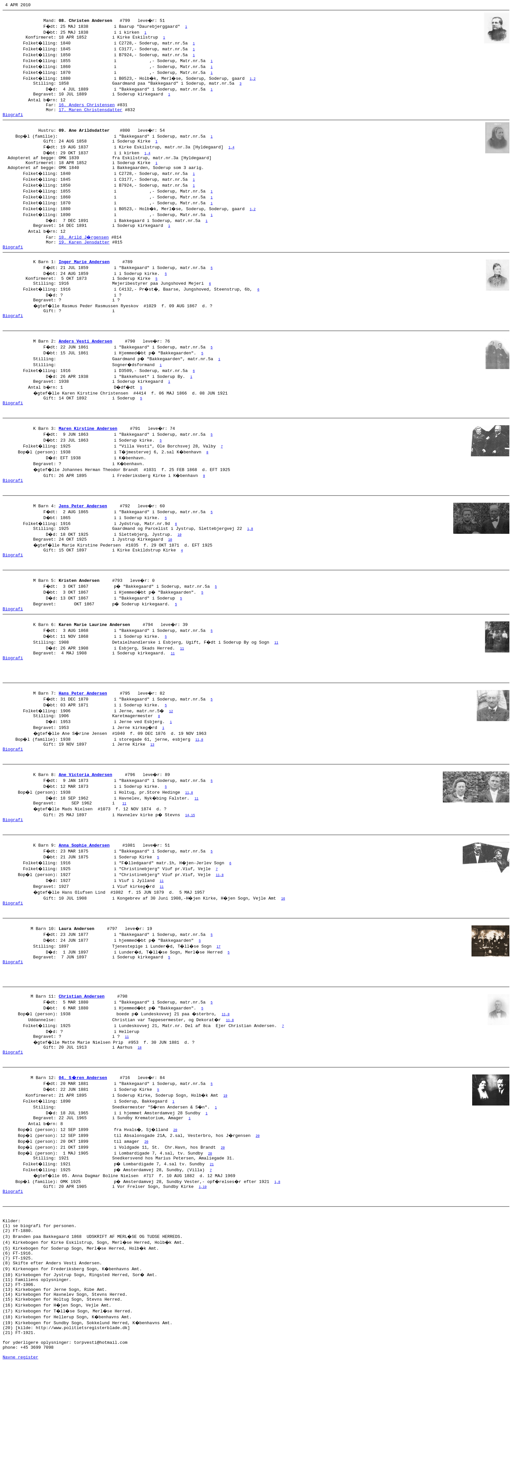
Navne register (20, 1462)
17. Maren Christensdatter (90, 116)
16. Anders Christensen (87, 110)
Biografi (13, 122)
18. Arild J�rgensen (84, 251)
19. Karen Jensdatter (84, 257)
